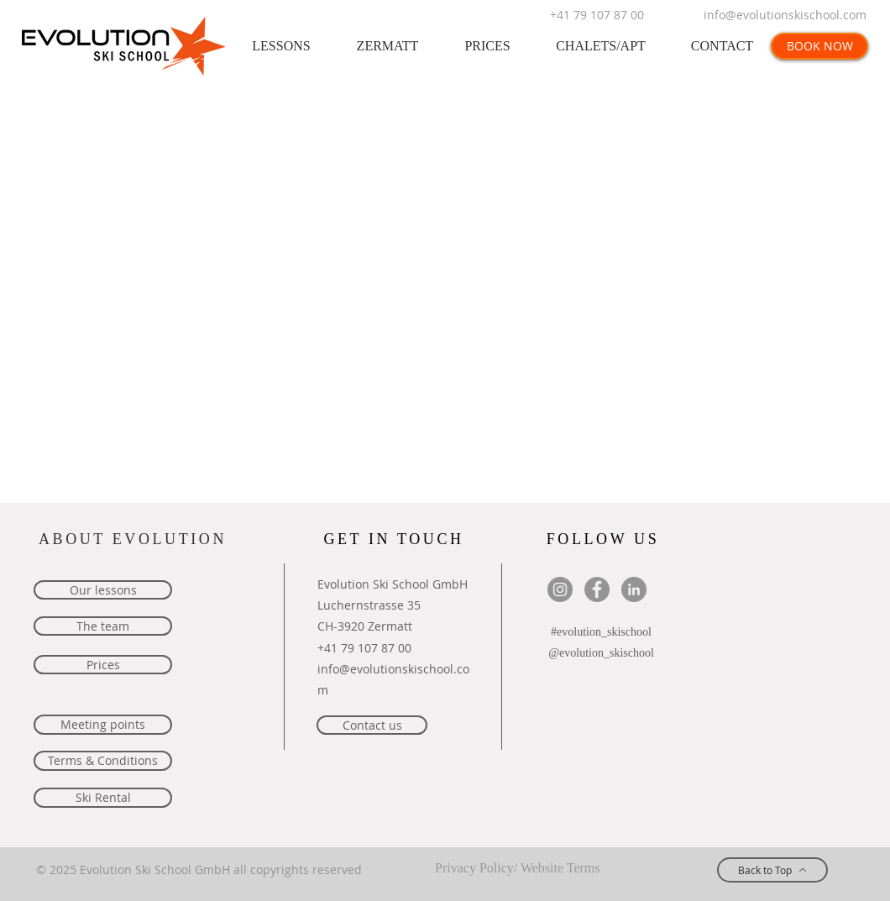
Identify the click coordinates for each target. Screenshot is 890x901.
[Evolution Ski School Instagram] (560, 589)
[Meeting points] (103, 725)
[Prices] (103, 664)
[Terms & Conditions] (103, 761)
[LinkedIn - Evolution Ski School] (634, 589)
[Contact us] (372, 725)
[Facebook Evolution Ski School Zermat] (597, 589)
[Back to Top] (772, 870)
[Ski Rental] (103, 798)
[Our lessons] (103, 590)
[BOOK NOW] (819, 46)
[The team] (103, 626)
